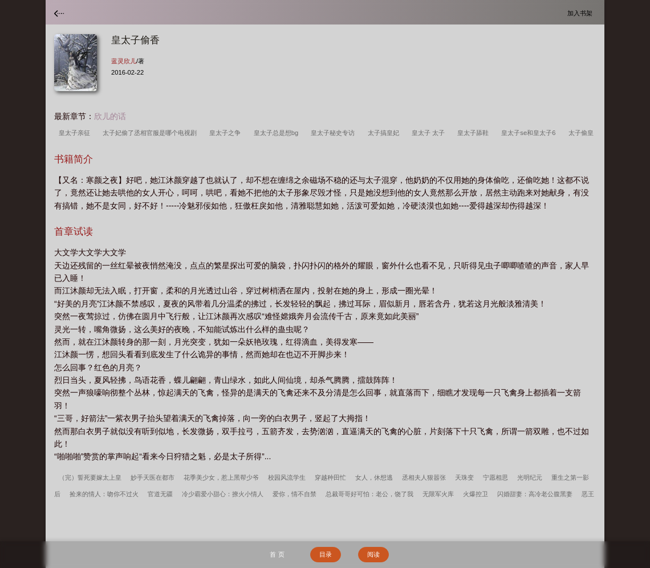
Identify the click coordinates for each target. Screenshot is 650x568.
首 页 (277, 554)
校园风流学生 (287, 477)
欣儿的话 (110, 116)
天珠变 (464, 477)
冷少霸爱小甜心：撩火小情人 (222, 494)
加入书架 (581, 13)
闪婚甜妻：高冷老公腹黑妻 (534, 494)
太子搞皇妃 (385, 132)
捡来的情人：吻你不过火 (104, 494)
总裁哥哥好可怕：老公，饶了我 (369, 494)
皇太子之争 (226, 132)
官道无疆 (160, 494)
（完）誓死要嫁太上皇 (90, 477)
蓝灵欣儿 (123, 61)
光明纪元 (529, 477)
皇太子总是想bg (278, 132)
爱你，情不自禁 (294, 494)
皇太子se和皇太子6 (530, 132)
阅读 (373, 554)
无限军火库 (438, 494)
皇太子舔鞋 (474, 132)
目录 (325, 554)
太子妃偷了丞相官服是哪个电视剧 (151, 132)
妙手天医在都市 (152, 477)
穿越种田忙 (330, 477)
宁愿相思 (495, 477)
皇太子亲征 (76, 132)
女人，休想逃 (374, 477)
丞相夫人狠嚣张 (424, 477)
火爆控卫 (475, 494)
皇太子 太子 (430, 132)
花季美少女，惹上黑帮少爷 (221, 477)
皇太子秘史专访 (334, 132)
